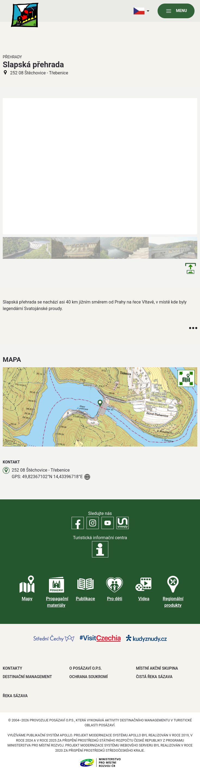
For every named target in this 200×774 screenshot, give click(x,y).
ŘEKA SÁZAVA (15, 696)
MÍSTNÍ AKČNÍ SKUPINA (157, 668)
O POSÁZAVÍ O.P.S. (85, 668)
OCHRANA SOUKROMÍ (88, 677)
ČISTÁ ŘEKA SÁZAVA (154, 677)
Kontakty (12, 668)
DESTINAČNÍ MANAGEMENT (27, 677)
